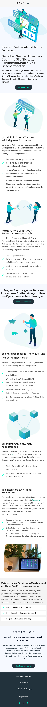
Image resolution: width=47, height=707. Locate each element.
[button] (27, 4)
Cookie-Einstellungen (23, 689)
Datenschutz (23, 683)
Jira (12, 454)
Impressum (23, 697)
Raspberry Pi (37, 500)
